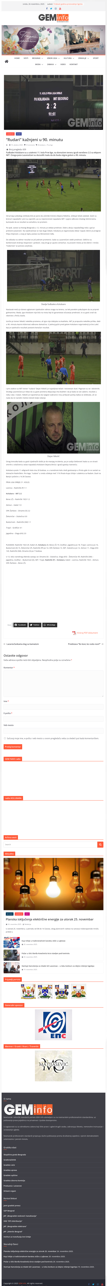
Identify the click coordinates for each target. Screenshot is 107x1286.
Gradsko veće (9, 1165)
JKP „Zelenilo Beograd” (13, 1231)
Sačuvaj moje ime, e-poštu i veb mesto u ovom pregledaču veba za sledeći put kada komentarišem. (53, 738)
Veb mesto (9, 725)
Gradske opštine (10, 1175)
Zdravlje (82, 58)
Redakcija (28, 924)
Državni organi (10, 1191)
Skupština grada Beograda (15, 1154)
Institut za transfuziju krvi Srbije (17, 1237)
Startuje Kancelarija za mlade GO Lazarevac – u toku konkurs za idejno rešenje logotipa (58, 966)
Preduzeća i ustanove (13, 1186)
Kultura (68, 58)
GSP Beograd (9, 1211)
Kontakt (74, 64)
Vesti (26, 58)
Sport (96, 58)
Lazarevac (10, 134)
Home (17, 58)
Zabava (50, 64)
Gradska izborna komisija (14, 1180)
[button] (41, 58)
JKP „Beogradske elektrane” (15, 1226)
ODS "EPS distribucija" (13, 1221)
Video (63, 64)
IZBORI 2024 (52, 58)
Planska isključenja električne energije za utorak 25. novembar (50, 919)
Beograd (36, 58)
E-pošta (8, 713)
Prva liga (50, 145)
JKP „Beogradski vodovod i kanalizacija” (20, 1216)
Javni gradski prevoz (12, 1205)
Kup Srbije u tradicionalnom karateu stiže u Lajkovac (44, 941)
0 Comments (29, 145)
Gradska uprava (10, 1170)
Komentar (9, 667)
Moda (37, 64)
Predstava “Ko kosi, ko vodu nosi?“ (85, 644)
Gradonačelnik (10, 1160)
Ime (6, 701)
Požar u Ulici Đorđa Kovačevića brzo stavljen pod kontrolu (46, 953)
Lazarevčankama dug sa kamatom (21, 644)
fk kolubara (41, 145)
